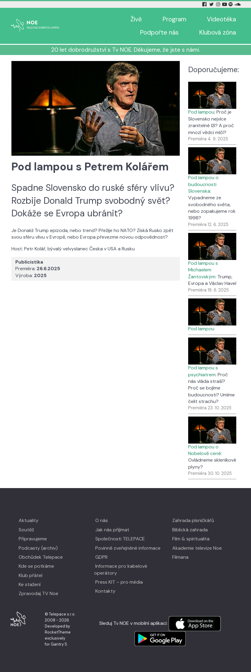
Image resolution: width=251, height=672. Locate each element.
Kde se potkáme (36, 566)
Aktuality (28, 520)
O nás (101, 520)
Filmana (180, 557)
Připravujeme (33, 539)
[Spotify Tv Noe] (231, 4)
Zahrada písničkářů (193, 520)
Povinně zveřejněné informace (128, 548)
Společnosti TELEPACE (120, 539)
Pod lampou (201, 112)
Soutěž (26, 530)
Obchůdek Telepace (41, 557)
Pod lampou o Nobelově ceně (204, 450)
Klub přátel (30, 575)
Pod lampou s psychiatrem (203, 371)
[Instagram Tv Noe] (219, 4)
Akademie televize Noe (197, 548)
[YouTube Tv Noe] (225, 4)
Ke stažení (30, 584)
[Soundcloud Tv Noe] (237, 4)
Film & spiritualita (191, 539)
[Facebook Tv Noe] (205, 4)
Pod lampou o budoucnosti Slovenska (203, 184)
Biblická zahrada (190, 530)
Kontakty (105, 591)
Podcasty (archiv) (38, 548)
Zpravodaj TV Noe (38, 593)
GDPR (101, 557)
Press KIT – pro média (119, 582)
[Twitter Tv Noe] (212, 4)
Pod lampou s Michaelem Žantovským (203, 270)
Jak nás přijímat (112, 530)
